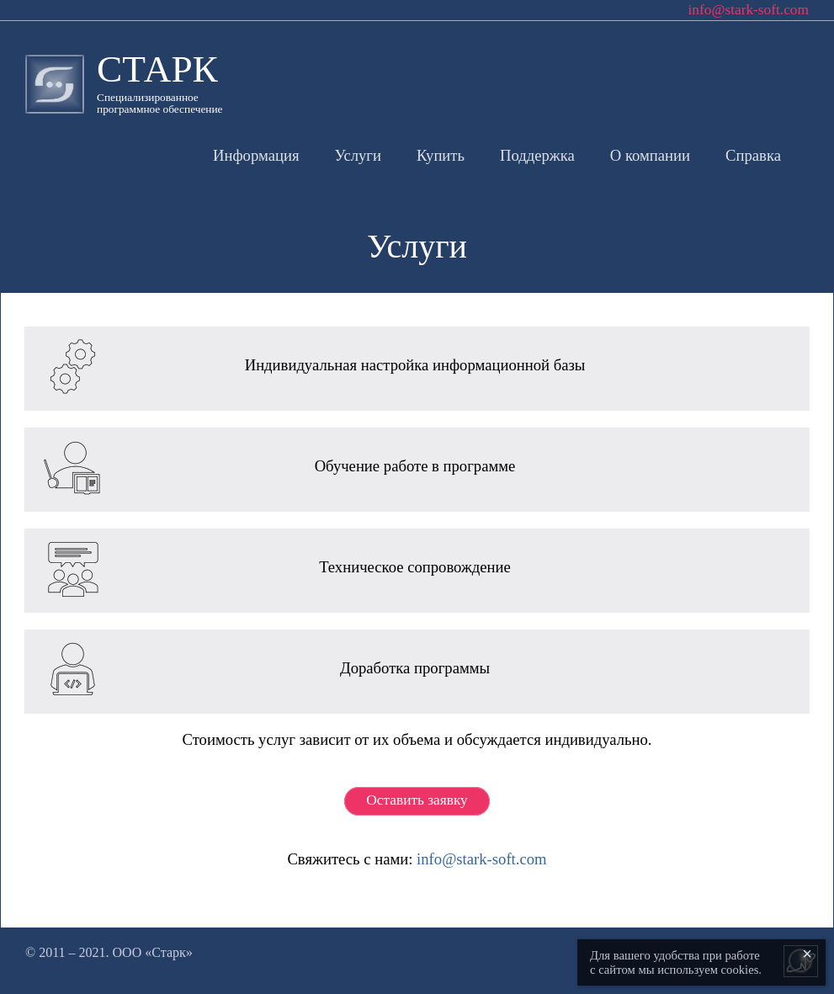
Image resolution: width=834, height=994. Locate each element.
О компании (650, 155)
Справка (753, 155)
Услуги (357, 155)
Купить (441, 155)
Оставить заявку (416, 800)
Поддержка (537, 155)
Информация (256, 155)
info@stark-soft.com (481, 859)
